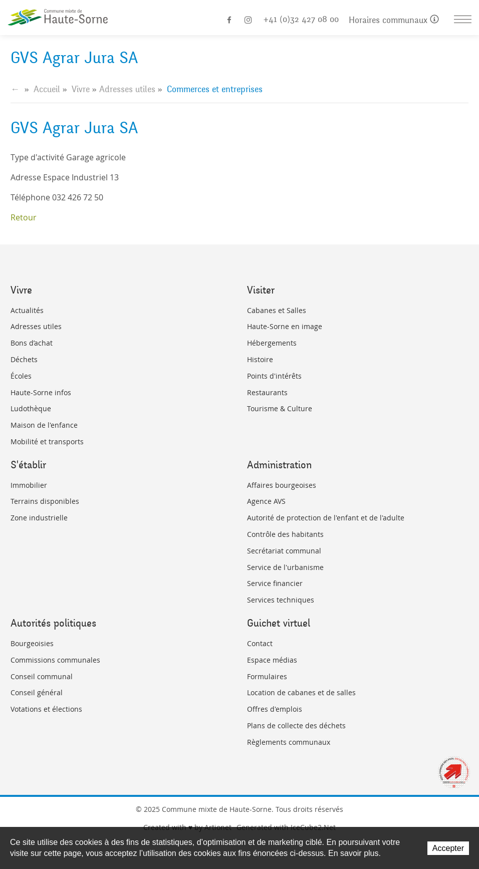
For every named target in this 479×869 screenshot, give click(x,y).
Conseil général (37, 692)
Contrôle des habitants (285, 534)
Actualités (27, 310)
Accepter (448, 848)
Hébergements (272, 343)
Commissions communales (55, 660)
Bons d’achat (32, 343)
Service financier (275, 583)
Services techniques (280, 600)
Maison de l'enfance (44, 425)
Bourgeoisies (32, 643)
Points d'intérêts (274, 376)
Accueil (47, 89)
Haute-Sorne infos (41, 392)
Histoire (260, 359)
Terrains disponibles (45, 501)
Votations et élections (46, 709)
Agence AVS (266, 501)
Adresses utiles (127, 89)
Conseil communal (42, 676)
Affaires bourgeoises (281, 485)
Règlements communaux (288, 742)
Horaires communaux (394, 20)
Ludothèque (31, 408)
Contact (260, 643)
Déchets (24, 359)
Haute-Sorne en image (284, 326)
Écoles (21, 376)
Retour (24, 217)
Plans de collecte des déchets (296, 725)
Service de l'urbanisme (285, 567)
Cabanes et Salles (276, 310)
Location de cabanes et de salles (301, 692)
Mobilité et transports (47, 441)
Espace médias (272, 660)
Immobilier (29, 485)
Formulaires (267, 676)
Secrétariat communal (284, 550)
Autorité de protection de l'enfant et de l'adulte (325, 517)
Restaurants (267, 392)
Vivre (81, 89)
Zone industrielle (39, 517)
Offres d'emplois (274, 709)
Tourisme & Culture (279, 408)
